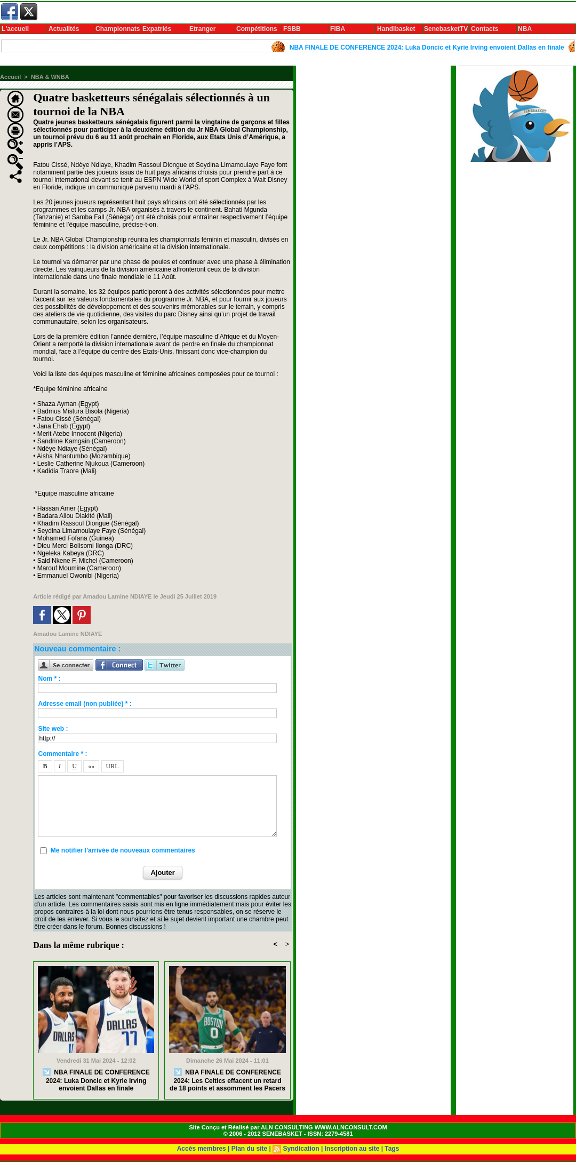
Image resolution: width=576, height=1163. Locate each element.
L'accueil (15, 29)
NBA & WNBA (50, 77)
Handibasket (396, 29)
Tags (392, 1148)
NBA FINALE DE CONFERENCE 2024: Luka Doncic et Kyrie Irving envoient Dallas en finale (431, 47)
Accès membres (201, 1148)
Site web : (53, 728)
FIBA (337, 29)
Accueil (10, 77)
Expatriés (156, 29)
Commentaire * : (62, 754)
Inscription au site (352, 1148)
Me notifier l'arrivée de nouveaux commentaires (123, 850)
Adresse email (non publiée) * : (84, 703)
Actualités (64, 29)
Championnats (117, 29)
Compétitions (256, 29)
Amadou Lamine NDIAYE (117, 596)
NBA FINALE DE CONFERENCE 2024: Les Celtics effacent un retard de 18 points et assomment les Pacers (227, 1080)
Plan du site (249, 1148)
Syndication (301, 1148)
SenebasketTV (446, 29)
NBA (525, 29)
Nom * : (49, 678)
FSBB (292, 29)
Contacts (484, 29)
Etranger (202, 29)
